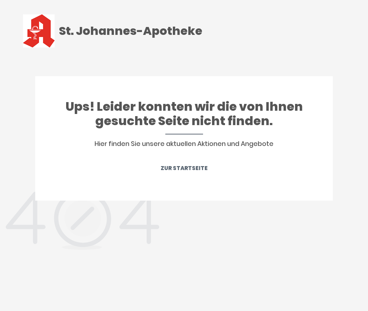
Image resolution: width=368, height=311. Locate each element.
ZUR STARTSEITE (184, 168)
